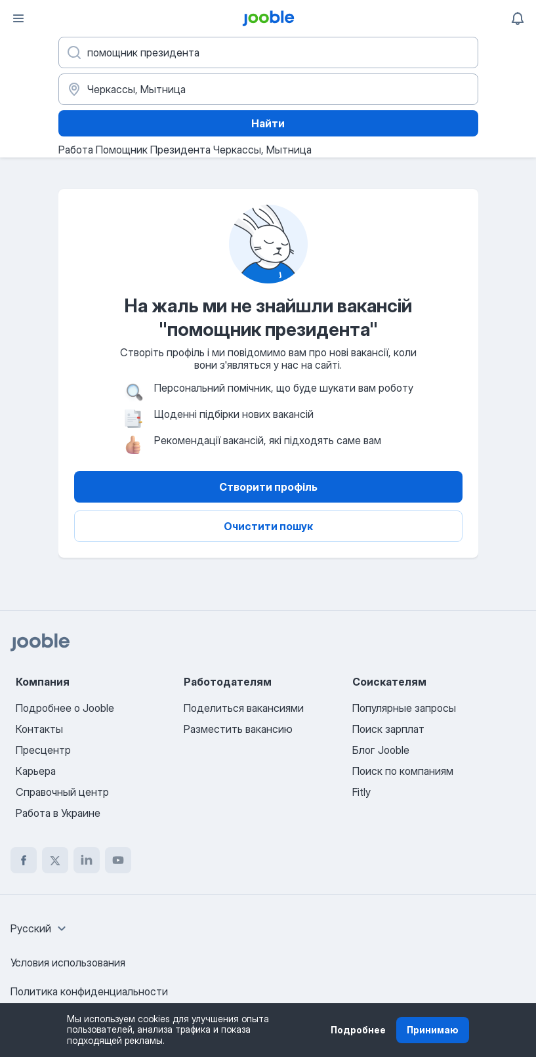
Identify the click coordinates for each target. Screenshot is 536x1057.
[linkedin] (86, 860)
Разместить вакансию (238, 729)
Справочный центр (62, 791)
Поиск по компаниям (402, 770)
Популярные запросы (404, 708)
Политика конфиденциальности (89, 991)
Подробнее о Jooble (65, 708)
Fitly (361, 791)
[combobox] (40, 928)
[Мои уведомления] (517, 18)
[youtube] (118, 860)
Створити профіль (268, 486)
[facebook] (23, 860)
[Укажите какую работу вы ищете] (268, 52)
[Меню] (18, 18)
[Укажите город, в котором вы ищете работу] (268, 89)
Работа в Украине (58, 812)
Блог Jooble (380, 749)
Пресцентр (43, 749)
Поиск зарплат (388, 729)
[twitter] (55, 860)
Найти (268, 123)
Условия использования (67, 962)
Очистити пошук (268, 526)
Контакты (39, 729)
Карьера (36, 770)
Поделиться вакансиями (244, 708)
